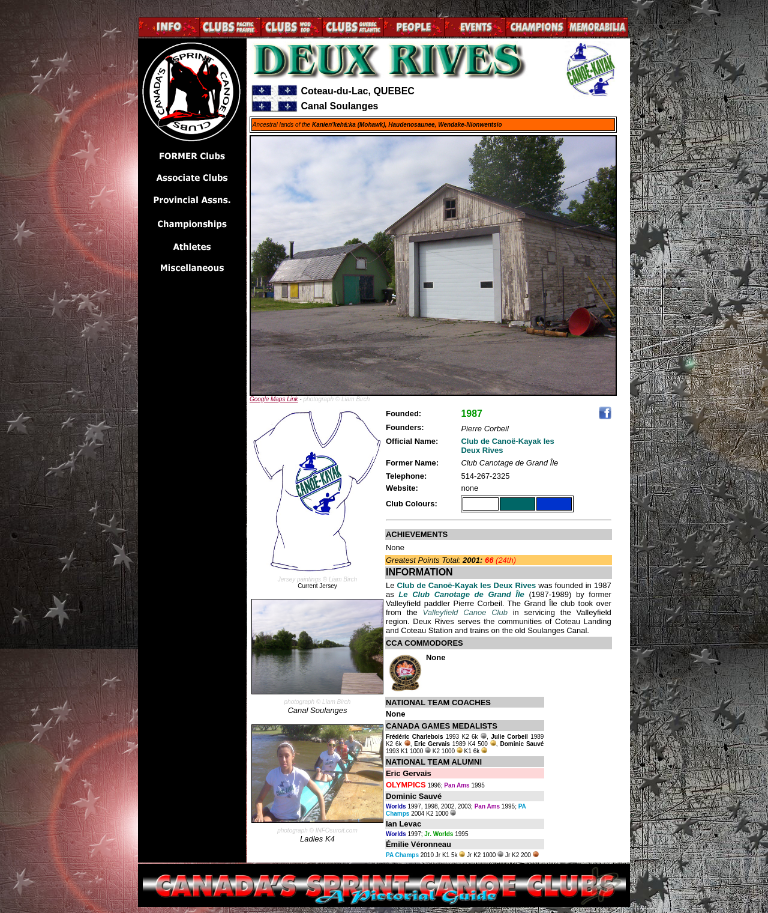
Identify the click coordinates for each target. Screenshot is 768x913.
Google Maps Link (274, 399)
